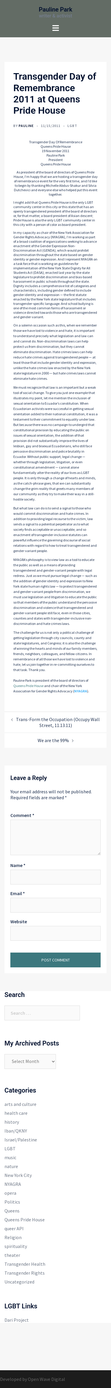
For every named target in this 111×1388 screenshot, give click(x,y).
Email (17, 893)
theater (12, 1255)
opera (10, 1193)
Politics (12, 1202)
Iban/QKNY (15, 1131)
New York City (18, 1175)
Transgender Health (24, 1264)
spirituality (15, 1246)
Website (18, 921)
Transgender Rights (24, 1273)
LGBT (72, 125)
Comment (22, 815)
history (11, 1122)
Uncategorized (19, 1282)
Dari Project (16, 1320)
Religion (13, 1237)
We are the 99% (53, 740)
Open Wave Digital (46, 1379)
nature (11, 1166)
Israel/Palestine (20, 1140)
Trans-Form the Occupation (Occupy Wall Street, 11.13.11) (58, 722)
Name (17, 865)
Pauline (26, 125)
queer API (14, 1228)
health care (16, 1113)
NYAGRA (80, 691)
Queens (12, 1211)
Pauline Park (55, 9)
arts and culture (20, 1104)
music (10, 1157)
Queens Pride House (28, 685)
